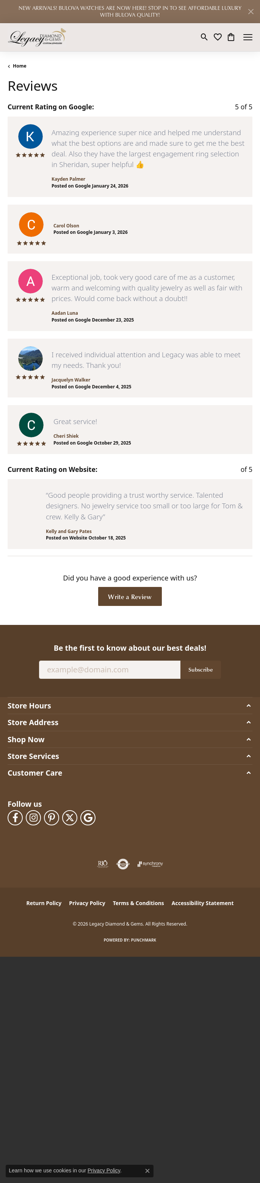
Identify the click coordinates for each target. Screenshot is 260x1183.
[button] (204, 37)
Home (20, 66)
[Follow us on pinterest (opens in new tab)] (51, 817)
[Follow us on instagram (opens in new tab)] (33, 817)
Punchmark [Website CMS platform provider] (144, 940)
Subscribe (200, 669)
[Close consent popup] (147, 1171)
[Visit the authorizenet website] (123, 864)
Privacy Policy (87, 903)
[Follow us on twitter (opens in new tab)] (69, 817)
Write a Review (130, 596)
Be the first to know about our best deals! (130, 648)
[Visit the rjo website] (102, 864)
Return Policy (44, 903)
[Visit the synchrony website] (150, 864)
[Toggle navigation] (248, 37)
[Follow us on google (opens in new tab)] (88, 817)
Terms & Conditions (138, 903)
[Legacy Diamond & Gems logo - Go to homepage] (37, 37)
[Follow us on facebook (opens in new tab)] (15, 817)
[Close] (250, 11)
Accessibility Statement (203, 903)
